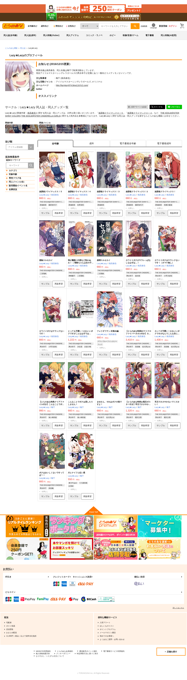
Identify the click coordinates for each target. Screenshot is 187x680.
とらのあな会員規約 (65, 653)
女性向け (71, 27)
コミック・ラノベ (94, 36)
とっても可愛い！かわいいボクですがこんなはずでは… (80, 333)
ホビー (112, 36)
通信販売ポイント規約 (88, 653)
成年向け (44, 27)
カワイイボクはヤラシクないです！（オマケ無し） (167, 262)
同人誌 (22, 49)
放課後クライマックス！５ (110, 113)
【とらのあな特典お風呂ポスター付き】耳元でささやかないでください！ (138, 405)
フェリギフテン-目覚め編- (108, 332)
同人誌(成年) (30, 36)
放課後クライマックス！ (165, 192)
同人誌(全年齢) (10, 36)
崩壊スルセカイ (103, 261)
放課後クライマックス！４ (139, 113)
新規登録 (163, 27)
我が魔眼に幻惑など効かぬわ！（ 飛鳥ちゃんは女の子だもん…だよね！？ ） (80, 263)
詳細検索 (144, 27)
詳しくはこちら (178, 609)
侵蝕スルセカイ (46, 261)
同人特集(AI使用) (169, 36)
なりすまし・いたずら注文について (50, 657)
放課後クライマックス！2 (137, 192)
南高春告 (31, 113)
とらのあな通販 (11, 49)
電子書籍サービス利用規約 (114, 653)
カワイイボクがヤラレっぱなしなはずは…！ (138, 262)
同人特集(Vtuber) (51, 36)
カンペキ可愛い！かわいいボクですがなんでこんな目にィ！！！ (167, 334)
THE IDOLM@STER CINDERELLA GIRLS (40, 116)
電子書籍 (149, 36)
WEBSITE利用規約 (43, 653)
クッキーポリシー (63, 655)
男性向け (58, 27)
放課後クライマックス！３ (108, 192)
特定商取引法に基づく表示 (87, 655)
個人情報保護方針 (43, 655)
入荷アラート (137, 107)
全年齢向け (32, 27)
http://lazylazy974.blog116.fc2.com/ (72, 86)
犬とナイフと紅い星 (76, 474)
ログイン (173, 27)
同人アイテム (72, 36)
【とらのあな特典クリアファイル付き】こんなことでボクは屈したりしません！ (51, 405)
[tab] (91, 144)
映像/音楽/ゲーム (130, 36)
